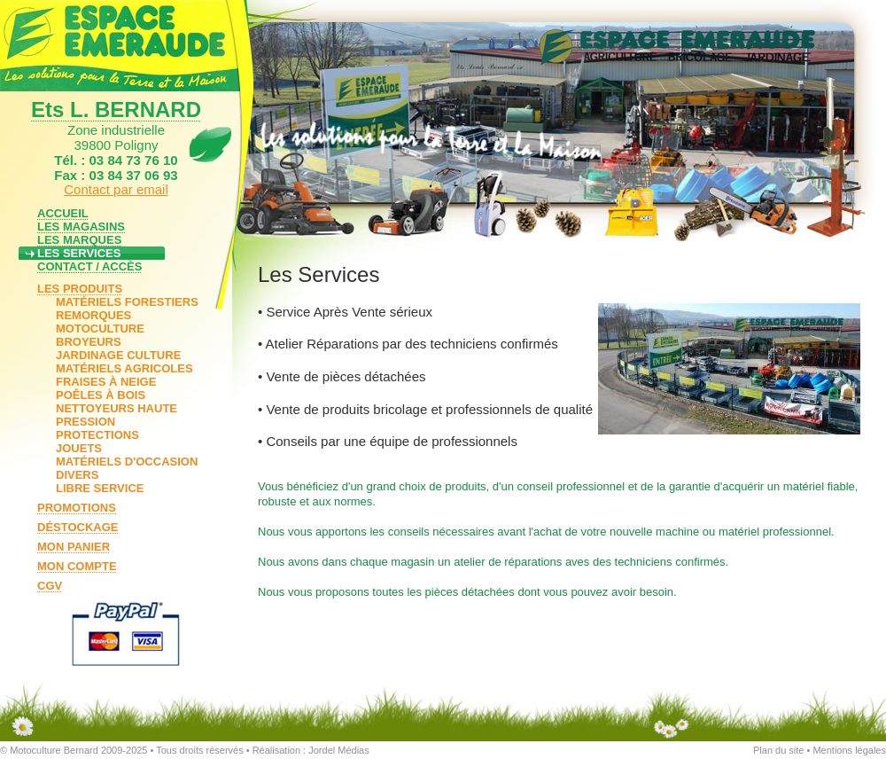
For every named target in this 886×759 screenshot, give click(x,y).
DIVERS (77, 474)
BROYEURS (88, 341)
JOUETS (79, 448)
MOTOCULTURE (100, 328)
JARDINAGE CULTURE (118, 355)
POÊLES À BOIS (100, 395)
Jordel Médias (338, 750)
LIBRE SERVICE (100, 488)
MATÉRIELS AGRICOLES (124, 368)
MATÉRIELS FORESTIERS (127, 302)
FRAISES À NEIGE (106, 381)
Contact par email (116, 189)
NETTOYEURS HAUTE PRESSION (116, 415)
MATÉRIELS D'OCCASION (127, 461)
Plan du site (778, 750)
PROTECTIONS (97, 435)
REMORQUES (93, 315)
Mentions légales (849, 750)
